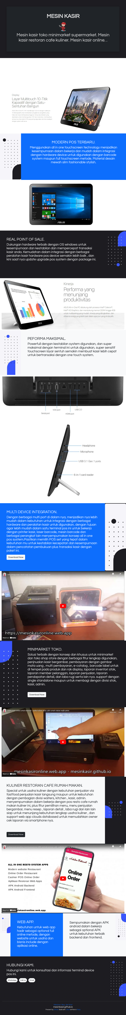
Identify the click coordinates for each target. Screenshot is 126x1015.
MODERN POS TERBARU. (73, 142)
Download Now (15, 557)
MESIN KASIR (63, 16)
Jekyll (68, 1009)
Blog (63, 1005)
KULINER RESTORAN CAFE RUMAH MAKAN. (45, 785)
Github (56, 1009)
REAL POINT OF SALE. (25, 239)
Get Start (69, 1005)
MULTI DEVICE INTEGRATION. (32, 512)
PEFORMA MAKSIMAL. (47, 339)
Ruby (79, 1009)
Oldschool (57, 1005)
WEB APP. (25, 922)
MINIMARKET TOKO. (45, 649)
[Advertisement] (63, 72)
